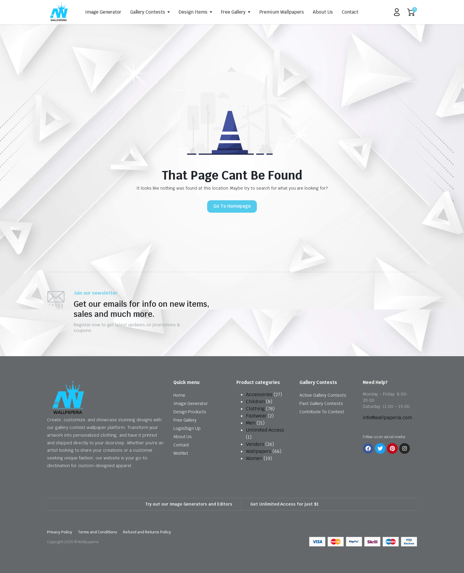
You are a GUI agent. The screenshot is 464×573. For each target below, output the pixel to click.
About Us (323, 12)
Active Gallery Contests (322, 395)
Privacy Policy (59, 532)
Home (179, 395)
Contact (350, 12)
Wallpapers (258, 451)
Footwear (256, 416)
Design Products (190, 411)
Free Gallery (233, 12)
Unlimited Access (265, 430)
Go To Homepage (232, 206)
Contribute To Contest (321, 411)
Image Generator (103, 12)
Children (255, 401)
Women (254, 458)
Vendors (255, 444)
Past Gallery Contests (321, 403)
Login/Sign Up (187, 428)
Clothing (255, 409)
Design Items (193, 12)
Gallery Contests (147, 12)
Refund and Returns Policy (147, 532)
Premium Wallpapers (281, 12)
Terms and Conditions (97, 532)
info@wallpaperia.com (387, 417)
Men (250, 423)
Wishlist (180, 453)
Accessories (259, 394)
